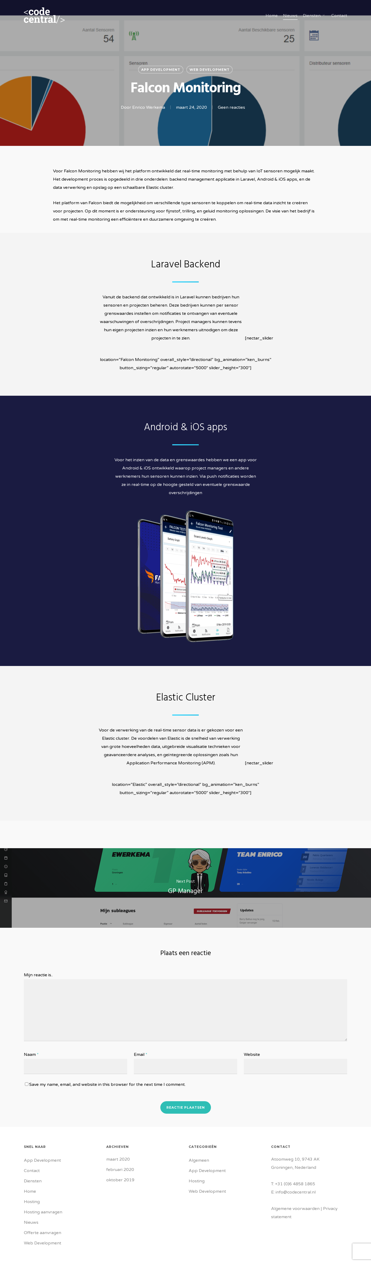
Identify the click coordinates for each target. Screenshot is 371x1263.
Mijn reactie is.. (38, 975)
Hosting (32, 1201)
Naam (31, 1054)
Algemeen (199, 1160)
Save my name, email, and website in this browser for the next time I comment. (107, 1084)
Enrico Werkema (148, 107)
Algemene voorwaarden (295, 1208)
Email (140, 1054)
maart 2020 (118, 1159)
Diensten (33, 1181)
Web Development (209, 70)
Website (252, 1054)
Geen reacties (231, 107)
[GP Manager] (185, 888)
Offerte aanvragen (42, 1232)
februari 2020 (120, 1169)
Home (30, 1191)
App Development (160, 70)
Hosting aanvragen (43, 1212)
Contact (32, 1170)
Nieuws (31, 1222)
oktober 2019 (120, 1180)
